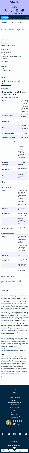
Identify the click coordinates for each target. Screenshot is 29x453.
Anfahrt (14, 395)
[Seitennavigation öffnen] (27, 17)
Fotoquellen (14, 377)
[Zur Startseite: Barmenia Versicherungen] (5, 17)
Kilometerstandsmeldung (14, 416)
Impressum (3, 438)
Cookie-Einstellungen (23, 438)
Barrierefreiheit (15, 438)
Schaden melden (14, 414)
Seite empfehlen (14, 441)
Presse (14, 392)
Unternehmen (14, 394)
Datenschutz (8, 438)
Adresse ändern (14, 412)
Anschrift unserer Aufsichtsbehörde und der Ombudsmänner (14, 282)
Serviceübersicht (14, 417)
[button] (14, 13)
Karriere (14, 390)
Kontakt (14, 389)
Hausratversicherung (14, 407)
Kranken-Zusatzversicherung (14, 402)
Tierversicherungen (15, 404)
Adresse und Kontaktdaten (14, 277)
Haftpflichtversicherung (14, 405)
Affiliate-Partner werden (14, 397)
